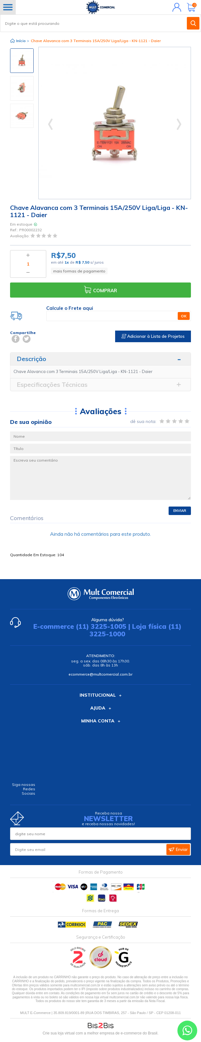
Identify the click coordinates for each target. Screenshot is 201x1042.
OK (184, 316)
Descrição (31, 359)
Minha (175, 7)
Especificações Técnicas (52, 384)
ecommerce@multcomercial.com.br (100, 674)
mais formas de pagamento (79, 271)
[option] (22, 60)
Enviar (179, 510)
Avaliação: (20, 235)
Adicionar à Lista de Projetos (153, 336)
